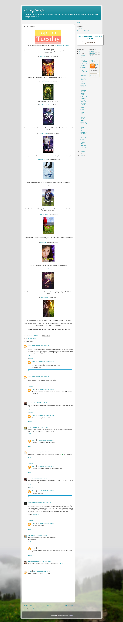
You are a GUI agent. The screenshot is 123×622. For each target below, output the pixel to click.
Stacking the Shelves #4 (83, 123)
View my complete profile (83, 30)
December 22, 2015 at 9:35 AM (40, 427)
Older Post (69, 605)
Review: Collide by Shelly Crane (83, 111)
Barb (29, 402)
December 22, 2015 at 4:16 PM (46, 490)
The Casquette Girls (45, 104)
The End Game (43, 186)
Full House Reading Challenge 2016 (83, 118)
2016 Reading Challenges (83, 60)
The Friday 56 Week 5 (83, 64)
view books (97, 76)
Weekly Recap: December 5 (83, 128)
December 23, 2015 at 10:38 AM (42, 561)
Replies (31, 358)
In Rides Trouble (43, 133)
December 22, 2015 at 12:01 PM (46, 389)
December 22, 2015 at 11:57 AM (46, 361)
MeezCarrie (31, 561)
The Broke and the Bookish (61, 45)
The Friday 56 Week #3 (83, 133)
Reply (29, 355)
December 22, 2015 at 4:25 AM (41, 376)
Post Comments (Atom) (37, 609)
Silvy (29, 535)
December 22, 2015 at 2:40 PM (39, 478)
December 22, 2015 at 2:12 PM (41, 452)
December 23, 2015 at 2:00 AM (39, 535)
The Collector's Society (43, 269)
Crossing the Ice (42, 159)
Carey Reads (34, 10)
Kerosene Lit (36, 514)
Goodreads (92, 53)
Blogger (71, 615)
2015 (80, 53)
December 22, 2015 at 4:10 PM (46, 466)
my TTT (30, 457)
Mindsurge (43, 242)
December (82, 55)
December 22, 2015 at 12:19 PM (46, 415)
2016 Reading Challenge (94, 61)
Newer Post (27, 605)
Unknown (30, 345)
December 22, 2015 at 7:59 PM (46, 523)
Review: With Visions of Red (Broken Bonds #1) (83, 76)
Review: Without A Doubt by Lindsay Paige (83, 91)
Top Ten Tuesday (32, 338)
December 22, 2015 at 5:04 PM (43, 502)
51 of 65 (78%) (93, 75)
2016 (80, 51)
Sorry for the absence (83, 148)
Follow (78, 22)
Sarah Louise (31, 502)
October (82, 155)
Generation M (44, 297)
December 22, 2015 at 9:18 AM (39, 402)
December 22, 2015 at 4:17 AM (41, 345)
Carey (33, 361)
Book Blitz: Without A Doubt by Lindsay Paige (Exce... (83, 104)
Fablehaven (44, 81)
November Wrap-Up (83, 136)
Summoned (42, 56)
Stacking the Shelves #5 (83, 86)
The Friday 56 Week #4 (83, 97)
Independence (44, 214)
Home (48, 605)
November (82, 151)
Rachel (29, 427)
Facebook (92, 51)
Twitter (91, 55)
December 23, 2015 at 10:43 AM (46, 548)
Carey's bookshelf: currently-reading (90, 37)
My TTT (62, 563)
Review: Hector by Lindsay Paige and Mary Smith (83, 142)
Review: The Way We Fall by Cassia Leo (83, 69)
